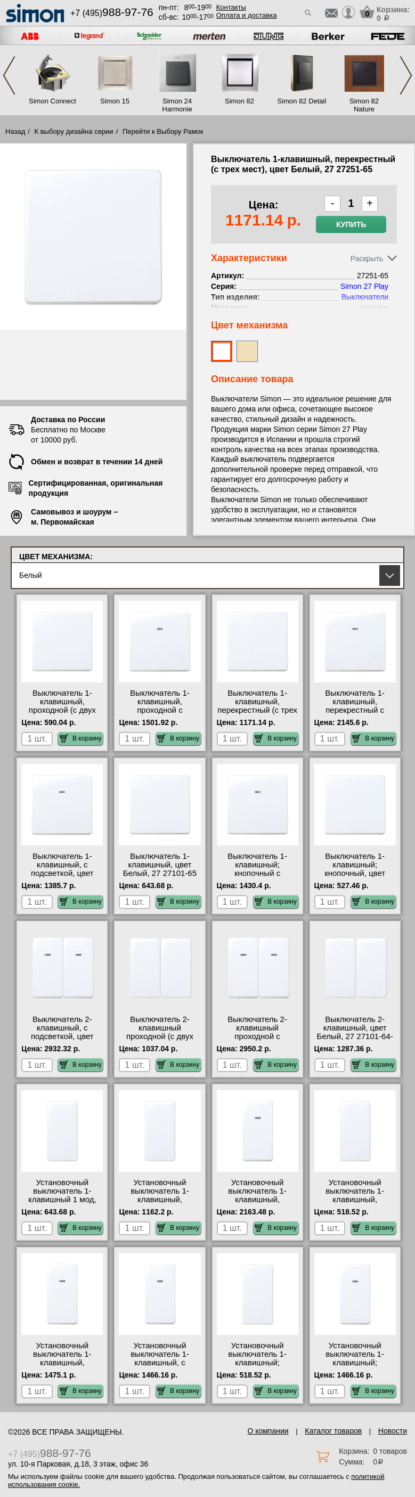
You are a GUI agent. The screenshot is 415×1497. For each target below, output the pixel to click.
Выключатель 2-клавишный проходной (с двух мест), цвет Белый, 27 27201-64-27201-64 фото (159, 1040)
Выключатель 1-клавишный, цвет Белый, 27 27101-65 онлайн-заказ (160, 869)
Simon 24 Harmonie (177, 105)
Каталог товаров (333, 1431)
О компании (267, 1431)
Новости (392, 1431)
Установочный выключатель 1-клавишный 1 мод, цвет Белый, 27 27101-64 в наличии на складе (62, 1203)
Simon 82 (239, 101)
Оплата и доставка (246, 15)
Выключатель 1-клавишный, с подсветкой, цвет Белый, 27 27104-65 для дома (62, 873)
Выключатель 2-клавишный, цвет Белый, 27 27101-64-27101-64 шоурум (355, 1032)
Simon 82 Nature (364, 105)
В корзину (81, 738)
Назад (15, 131)
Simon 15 (114, 101)
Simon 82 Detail (302, 101)
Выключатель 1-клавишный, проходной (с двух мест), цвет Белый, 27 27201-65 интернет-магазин (62, 714)
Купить (351, 224)
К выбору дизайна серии (74, 131)
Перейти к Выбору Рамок (163, 131)
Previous (9, 75)
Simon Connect (52, 101)
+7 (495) (111, 13)
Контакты (231, 7)
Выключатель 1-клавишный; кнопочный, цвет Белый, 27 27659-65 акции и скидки (355, 873)
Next (406, 75)
